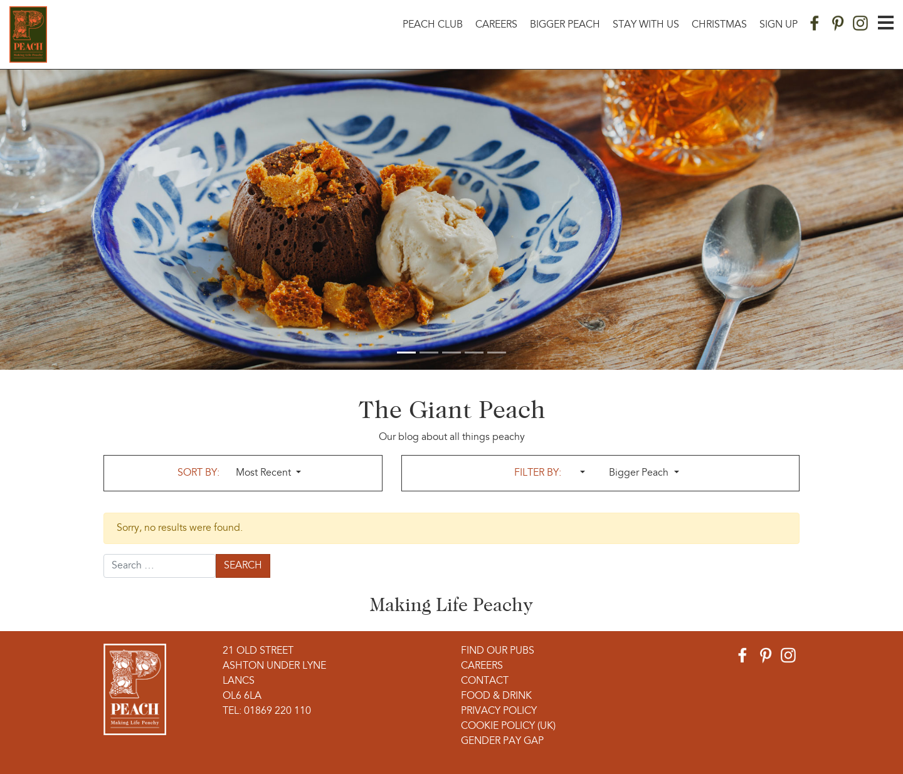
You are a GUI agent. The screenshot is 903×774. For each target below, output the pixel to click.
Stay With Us (646, 25)
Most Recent (264, 473)
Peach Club (433, 25)
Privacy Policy (499, 711)
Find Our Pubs (497, 651)
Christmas (719, 25)
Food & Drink (496, 696)
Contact (485, 681)
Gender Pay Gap (502, 741)
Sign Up (778, 25)
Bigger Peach (565, 25)
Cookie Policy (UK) (508, 726)
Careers (496, 25)
